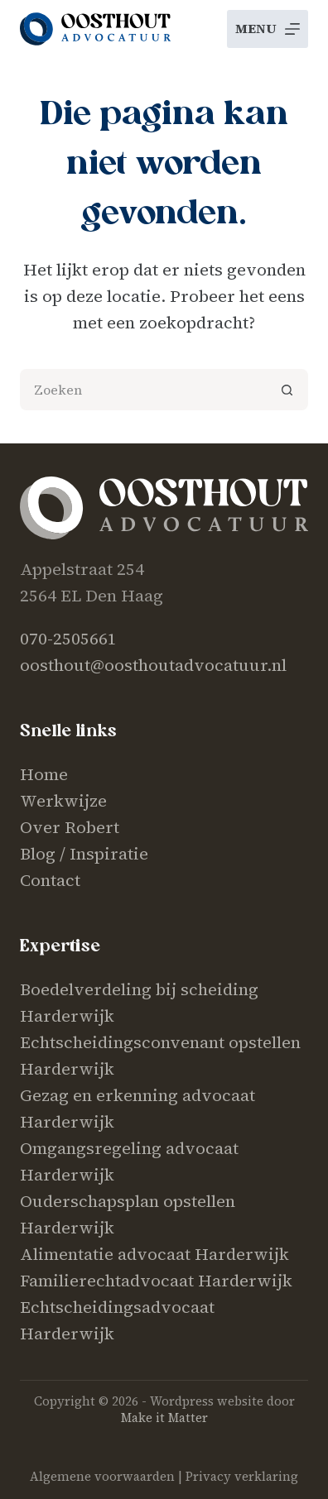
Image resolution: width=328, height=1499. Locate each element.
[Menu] (267, 29)
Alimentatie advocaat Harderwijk (154, 1254)
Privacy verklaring (242, 1476)
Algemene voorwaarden (102, 1476)
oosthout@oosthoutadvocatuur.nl (153, 665)
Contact (50, 880)
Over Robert (69, 827)
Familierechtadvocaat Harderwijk (156, 1280)
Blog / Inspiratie (84, 853)
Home (44, 774)
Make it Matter (164, 1417)
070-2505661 (68, 638)
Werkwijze (63, 800)
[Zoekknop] (287, 389)
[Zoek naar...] (143, 389)
